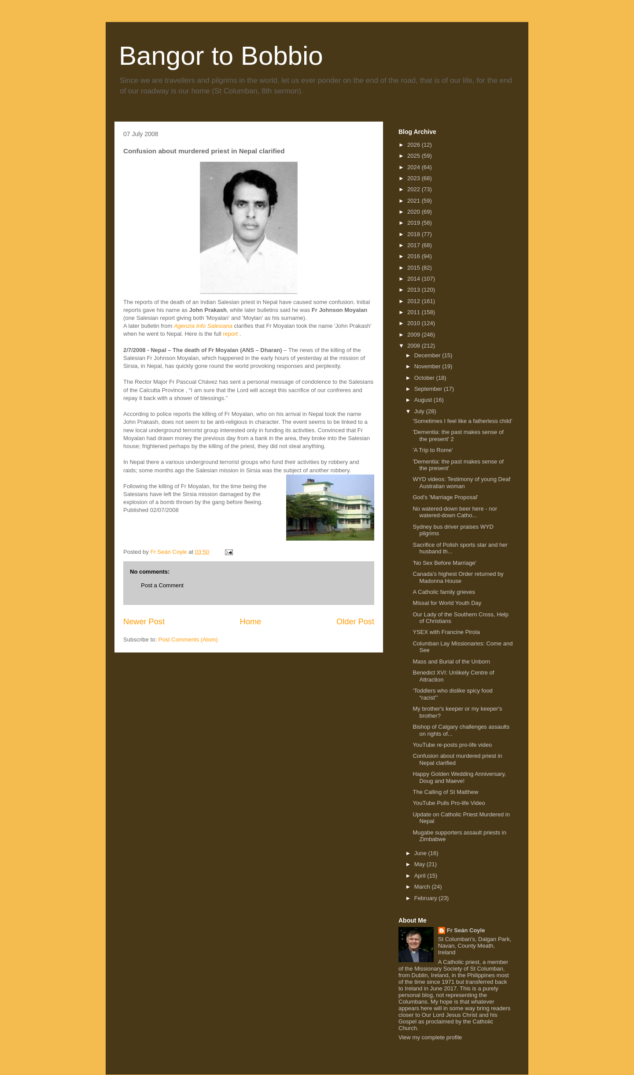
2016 (414, 256)
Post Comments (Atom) (188, 639)
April (421, 875)
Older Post (355, 621)
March (423, 886)
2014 (414, 278)
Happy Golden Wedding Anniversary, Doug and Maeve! (459, 777)
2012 (414, 301)
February (426, 898)
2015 (414, 267)
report (230, 333)
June (421, 853)
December (428, 355)
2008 (414, 345)
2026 (414, 144)
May (420, 864)
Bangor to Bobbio (221, 55)
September (429, 389)
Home (251, 621)
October (425, 377)
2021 (414, 200)
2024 (414, 167)
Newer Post (144, 621)
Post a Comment (162, 585)
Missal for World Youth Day (447, 603)
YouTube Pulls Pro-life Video (449, 803)
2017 (414, 245)
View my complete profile (430, 1037)
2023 (414, 178)
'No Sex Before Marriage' (444, 563)
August (424, 400)
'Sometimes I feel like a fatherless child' (462, 421)
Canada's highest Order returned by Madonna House (458, 577)
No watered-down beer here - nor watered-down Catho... (455, 512)
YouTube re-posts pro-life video (452, 744)
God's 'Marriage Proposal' (445, 497)
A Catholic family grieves (444, 592)
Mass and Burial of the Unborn (451, 661)
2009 (414, 334)
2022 (414, 189)
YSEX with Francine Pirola (446, 632)
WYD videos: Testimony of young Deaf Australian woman (461, 482)
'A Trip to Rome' (433, 450)
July (420, 411)
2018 (414, 234)
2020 (414, 211)
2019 (414, 222)
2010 (414, 323)
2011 (414, 312)
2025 (414, 155)
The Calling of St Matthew (445, 792)
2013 (414, 289)
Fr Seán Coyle (466, 930)
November (428, 366)
